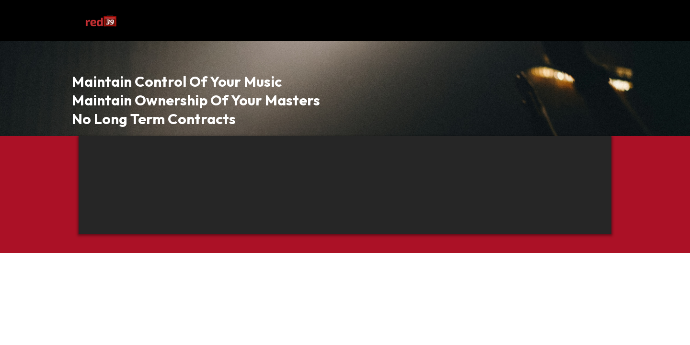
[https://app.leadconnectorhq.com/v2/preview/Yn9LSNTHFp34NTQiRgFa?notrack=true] (100, 21)
